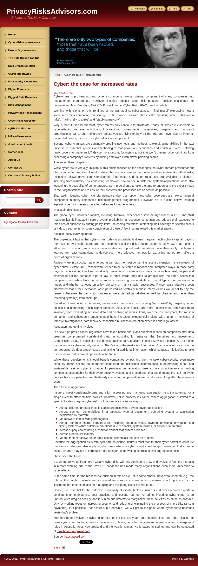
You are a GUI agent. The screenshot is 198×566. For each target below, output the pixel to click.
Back (57, 547)
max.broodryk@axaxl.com (73, 531)
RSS (174, 8)
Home (57, 75)
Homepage (139, 8)
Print (189, 8)
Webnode (189, 559)
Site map (158, 8)
